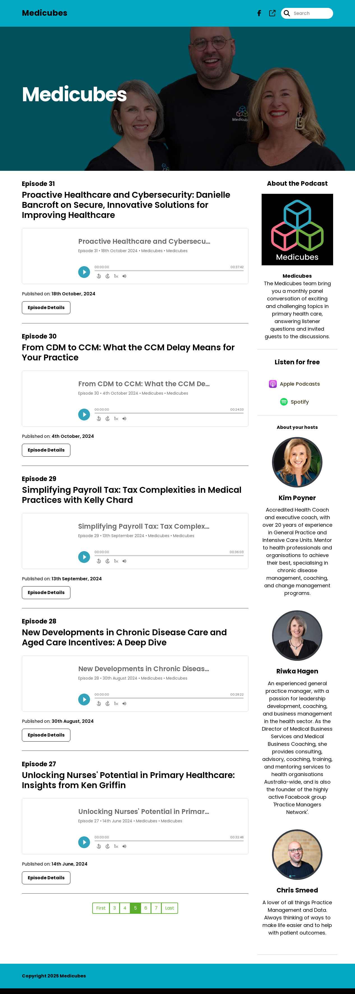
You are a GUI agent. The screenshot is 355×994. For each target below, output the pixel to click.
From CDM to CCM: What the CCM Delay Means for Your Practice (128, 354)
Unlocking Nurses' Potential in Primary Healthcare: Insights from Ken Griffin (128, 781)
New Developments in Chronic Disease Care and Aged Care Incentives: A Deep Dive (124, 639)
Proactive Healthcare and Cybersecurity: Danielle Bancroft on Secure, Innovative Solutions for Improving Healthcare (126, 206)
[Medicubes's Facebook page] (259, 14)
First (101, 909)
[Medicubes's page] (268, 14)
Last (169, 909)
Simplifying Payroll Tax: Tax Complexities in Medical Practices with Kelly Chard (131, 496)
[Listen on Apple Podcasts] (294, 387)
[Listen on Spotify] (294, 407)
